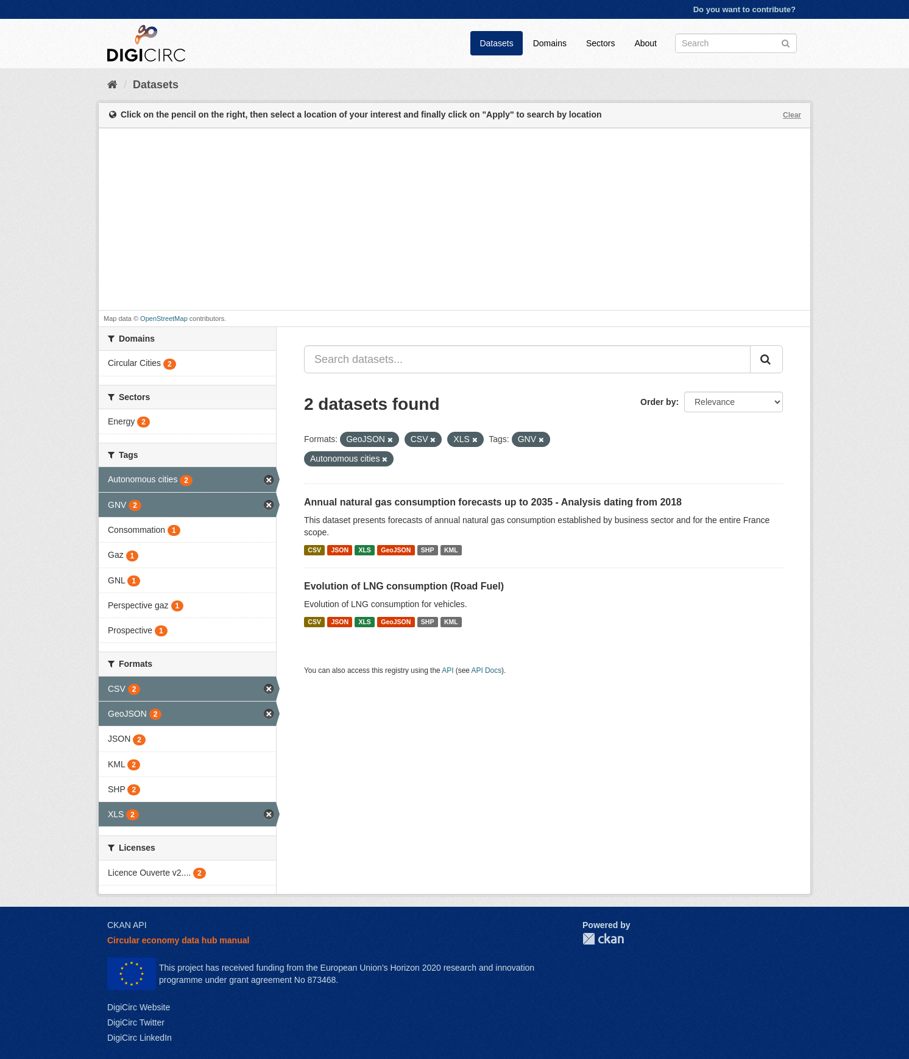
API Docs (487, 670)
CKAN (603, 938)
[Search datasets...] (527, 359)
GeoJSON (396, 550)
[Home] (112, 85)
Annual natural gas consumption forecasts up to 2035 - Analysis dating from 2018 (493, 502)
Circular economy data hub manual (178, 940)
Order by (658, 402)
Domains (550, 43)
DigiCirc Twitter (135, 1022)
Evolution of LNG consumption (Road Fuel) (404, 586)
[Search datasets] (736, 43)
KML (451, 550)
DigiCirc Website (138, 1007)
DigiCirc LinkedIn (139, 1038)
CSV (314, 550)
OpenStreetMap (164, 318)
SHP (427, 550)
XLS (364, 550)
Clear (792, 115)
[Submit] (785, 42)
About (645, 43)
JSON (339, 550)
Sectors (600, 43)
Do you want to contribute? (744, 9)
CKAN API (127, 925)
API (447, 670)
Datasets (496, 43)
